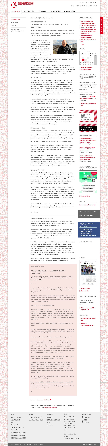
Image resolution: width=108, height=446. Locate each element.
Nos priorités (29, 11)
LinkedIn (84, 420)
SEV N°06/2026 (85, 289)
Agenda (14, 26)
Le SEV (13, 422)
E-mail (66, 430)
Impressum (29, 444)
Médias (82, 6)
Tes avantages (55, 11)
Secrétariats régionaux (18, 427)
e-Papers (14, 22)
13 (85, 60)
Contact (89, 6)
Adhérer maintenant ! (87, 215)
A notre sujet (69, 11)
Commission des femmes (18, 432)
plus (82, 44)
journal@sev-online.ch (50, 407)
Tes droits (42, 11)
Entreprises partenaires (53, 420)
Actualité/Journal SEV (35, 417)
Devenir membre (102, 25)
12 (83, 60)
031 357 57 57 (71, 425)
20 (85, 62)
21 (88, 62)
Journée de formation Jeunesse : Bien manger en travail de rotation (87, 157)
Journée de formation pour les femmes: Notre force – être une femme (87, 149)
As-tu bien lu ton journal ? (88, 205)
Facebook (87, 417)
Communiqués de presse (36, 420)
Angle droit (50, 417)
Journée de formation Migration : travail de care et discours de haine (87, 140)
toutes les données (86, 67)
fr (83, 2)
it (86, 2)
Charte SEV (14, 425)
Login (95, 6)
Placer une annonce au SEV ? (17, 30)
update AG (90, 444)
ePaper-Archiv (85, 291)
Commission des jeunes (18, 435)
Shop (77, 6)
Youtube (86, 422)
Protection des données (37, 444)
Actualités (16, 12)
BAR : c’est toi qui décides (88, 25)
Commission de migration (18, 437)
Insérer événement (86, 69)
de (80, 2)
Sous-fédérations (16, 430)
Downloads (50, 425)
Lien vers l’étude (85, 196)
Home (73, 6)
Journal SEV (15, 19)
